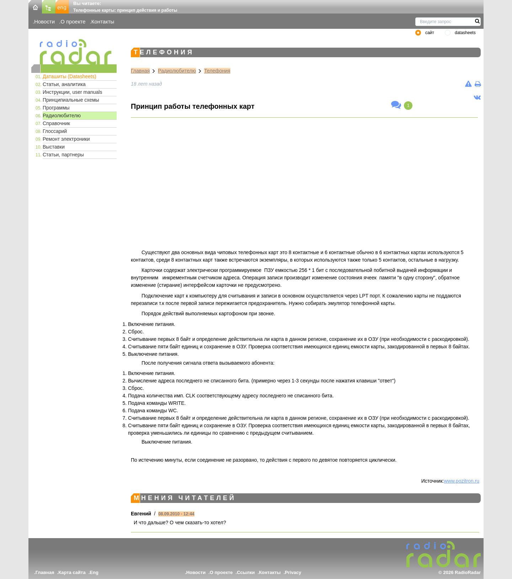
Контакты (102, 21)
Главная (140, 71)
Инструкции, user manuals (72, 92)
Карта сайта (72, 572)
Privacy (293, 572)
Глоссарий (55, 131)
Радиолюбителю (62, 115)
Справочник (56, 123)
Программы (56, 108)
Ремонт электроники (66, 139)
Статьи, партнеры (63, 154)
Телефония (217, 71)
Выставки (54, 147)
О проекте (72, 21)
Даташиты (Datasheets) (69, 76)
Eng (94, 572)
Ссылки (246, 572)
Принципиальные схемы (71, 100)
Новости (44, 21)
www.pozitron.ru (461, 481)
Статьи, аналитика (64, 84)
